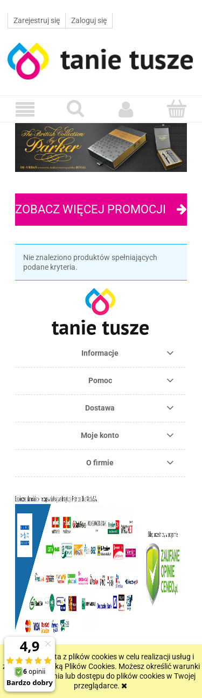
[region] (101, 147)
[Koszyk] (176, 108)
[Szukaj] (76, 108)
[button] (25, 109)
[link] (101, 147)
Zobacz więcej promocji (90, 209)
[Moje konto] (126, 109)
